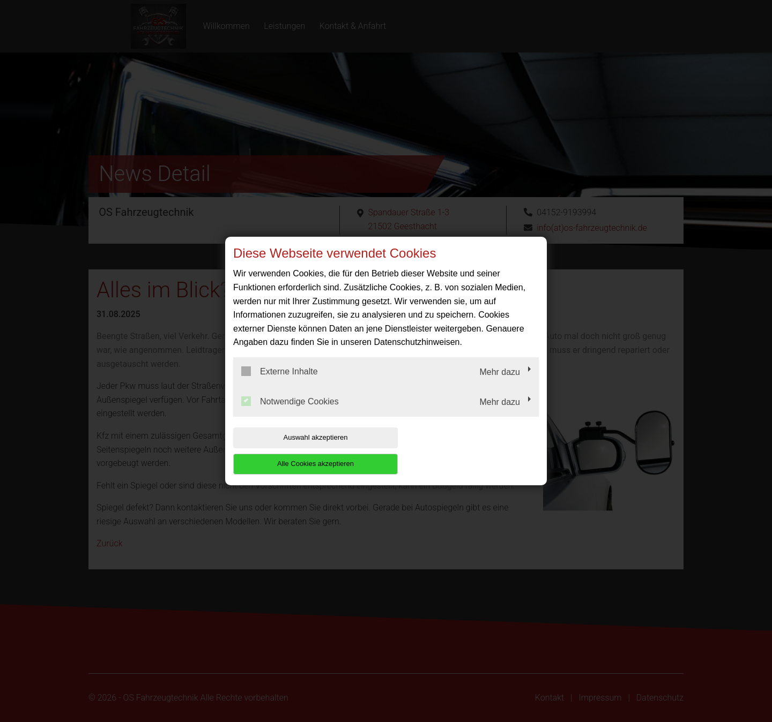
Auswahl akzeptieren (302, 451)
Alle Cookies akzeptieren (470, 451)
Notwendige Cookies (290, 414)
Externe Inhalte (279, 384)
